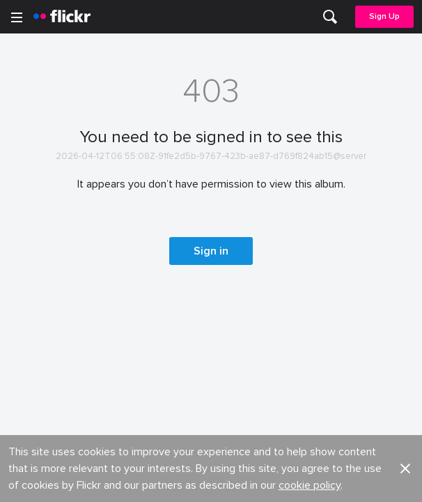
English (31, 260)
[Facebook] (158, 481)
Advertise (233, 182)
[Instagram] (264, 481)
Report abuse (242, 234)
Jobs (223, 157)
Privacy (227, 305)
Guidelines (39, 234)
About (28, 157)
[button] (405, 99)
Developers (41, 208)
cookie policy (310, 116)
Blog (25, 182)
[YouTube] (211, 481)
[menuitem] (330, 17)
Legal (27, 305)
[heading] (62, 16)
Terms (28, 327)
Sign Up (384, 16)
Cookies (231, 208)
